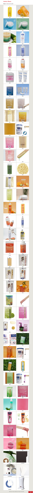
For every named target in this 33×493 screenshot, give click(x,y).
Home (4, 3)
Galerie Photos (7, 1)
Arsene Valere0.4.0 (15, 491)
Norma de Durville (21, 491)
